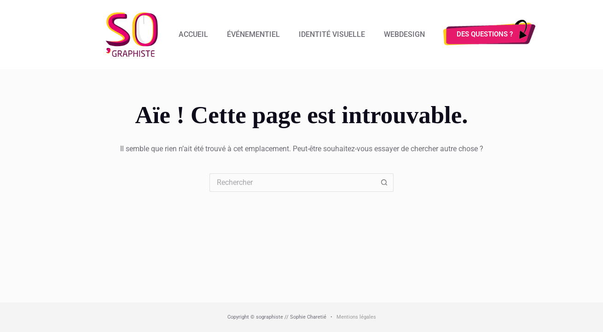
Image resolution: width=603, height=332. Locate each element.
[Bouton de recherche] (384, 182)
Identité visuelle (332, 34)
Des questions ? (485, 34)
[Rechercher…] (292, 182)
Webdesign (404, 34)
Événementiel (253, 34)
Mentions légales (356, 317)
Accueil (193, 34)
